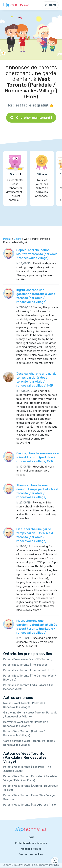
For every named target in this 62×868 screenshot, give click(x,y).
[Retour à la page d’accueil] (16, 5)
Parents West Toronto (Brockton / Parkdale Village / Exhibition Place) (30, 778)
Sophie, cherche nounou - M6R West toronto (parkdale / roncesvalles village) (37, 254)
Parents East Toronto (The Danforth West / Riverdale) (29, 677)
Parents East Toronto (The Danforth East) (28, 670)
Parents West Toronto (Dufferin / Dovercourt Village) (30, 787)
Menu (50, 4)
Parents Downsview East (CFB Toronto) (27, 659)
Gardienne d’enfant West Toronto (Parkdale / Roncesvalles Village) (30, 714)
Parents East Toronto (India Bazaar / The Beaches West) (28, 687)
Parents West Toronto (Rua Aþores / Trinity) (30, 804)
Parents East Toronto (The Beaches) (25, 664)
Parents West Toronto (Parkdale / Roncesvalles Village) (24, 733)
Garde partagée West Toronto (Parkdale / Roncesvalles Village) (29, 742)
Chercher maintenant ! (31, 118)
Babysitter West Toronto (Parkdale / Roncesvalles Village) (25, 724)
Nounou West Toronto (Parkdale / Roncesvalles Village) (24, 705)
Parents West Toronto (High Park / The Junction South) (27, 768)
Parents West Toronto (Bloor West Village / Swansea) (30, 797)
